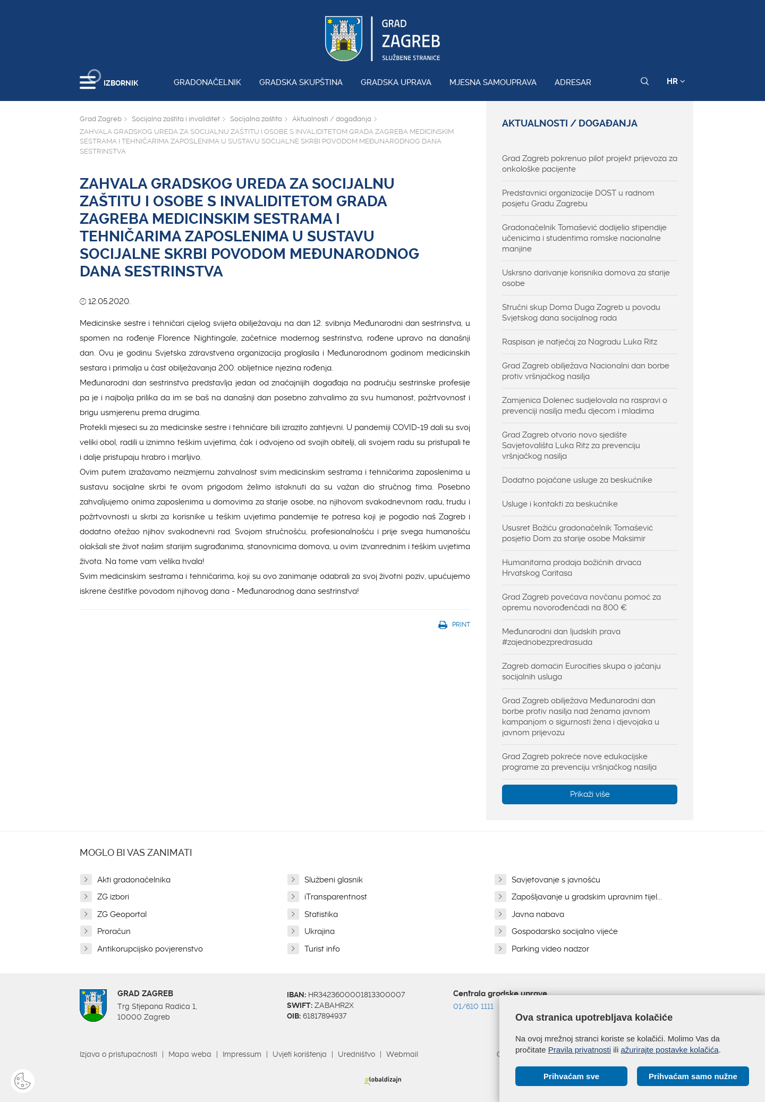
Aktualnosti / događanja (331, 119)
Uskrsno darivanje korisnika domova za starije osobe (586, 278)
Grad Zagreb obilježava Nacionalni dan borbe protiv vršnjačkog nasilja (585, 371)
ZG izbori (113, 897)
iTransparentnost (335, 897)
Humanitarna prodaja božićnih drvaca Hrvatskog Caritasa (571, 568)
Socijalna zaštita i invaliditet (176, 119)
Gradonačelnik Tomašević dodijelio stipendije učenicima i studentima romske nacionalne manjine (584, 238)
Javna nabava (538, 914)
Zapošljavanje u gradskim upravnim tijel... (587, 897)
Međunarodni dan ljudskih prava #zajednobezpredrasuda (561, 637)
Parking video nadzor (550, 949)
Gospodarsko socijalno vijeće (565, 931)
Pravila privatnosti (579, 1049)
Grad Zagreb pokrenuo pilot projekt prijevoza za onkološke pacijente (589, 164)
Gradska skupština (301, 82)
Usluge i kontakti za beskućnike (560, 504)
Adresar (573, 82)
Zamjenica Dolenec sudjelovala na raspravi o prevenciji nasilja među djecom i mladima (584, 406)
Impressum (242, 1054)
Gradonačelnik (207, 82)
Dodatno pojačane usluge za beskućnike (577, 480)
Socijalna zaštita (256, 119)
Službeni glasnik (333, 880)
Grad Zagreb (101, 119)
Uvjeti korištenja (300, 1054)
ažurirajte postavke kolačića (669, 1049)
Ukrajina (319, 931)
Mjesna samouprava (493, 82)
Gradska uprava (396, 82)
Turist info (322, 949)
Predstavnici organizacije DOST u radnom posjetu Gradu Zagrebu (578, 198)
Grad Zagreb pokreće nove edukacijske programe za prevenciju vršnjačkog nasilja (579, 762)
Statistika (321, 914)
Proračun (114, 931)
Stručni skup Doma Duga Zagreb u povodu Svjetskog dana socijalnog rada (581, 312)
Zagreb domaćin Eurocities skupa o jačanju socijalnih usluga (581, 671)
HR (676, 81)
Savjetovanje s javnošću (556, 880)
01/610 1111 (473, 1006)
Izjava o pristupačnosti (118, 1054)
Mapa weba (189, 1054)
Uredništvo (356, 1054)
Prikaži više (590, 794)
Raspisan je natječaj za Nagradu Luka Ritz (579, 342)
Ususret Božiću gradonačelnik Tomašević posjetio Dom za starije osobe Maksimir (577, 533)
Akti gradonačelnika (134, 880)
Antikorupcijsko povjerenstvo (150, 949)
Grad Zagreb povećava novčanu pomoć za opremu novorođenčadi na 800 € (581, 602)
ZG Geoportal (122, 914)
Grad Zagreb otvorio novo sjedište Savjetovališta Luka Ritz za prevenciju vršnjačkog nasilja (571, 445)
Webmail (402, 1054)
